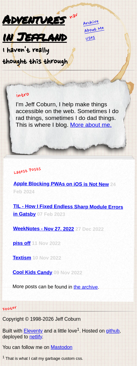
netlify (35, 336)
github (113, 331)
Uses (90, 38)
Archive (91, 23)
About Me (94, 29)
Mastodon (61, 347)
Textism (22, 257)
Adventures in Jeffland (34, 28)
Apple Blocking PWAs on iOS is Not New (61, 184)
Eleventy (33, 331)
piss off (22, 242)
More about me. (91, 124)
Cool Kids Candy (32, 272)
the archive (86, 287)
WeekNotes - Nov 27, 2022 (43, 229)
